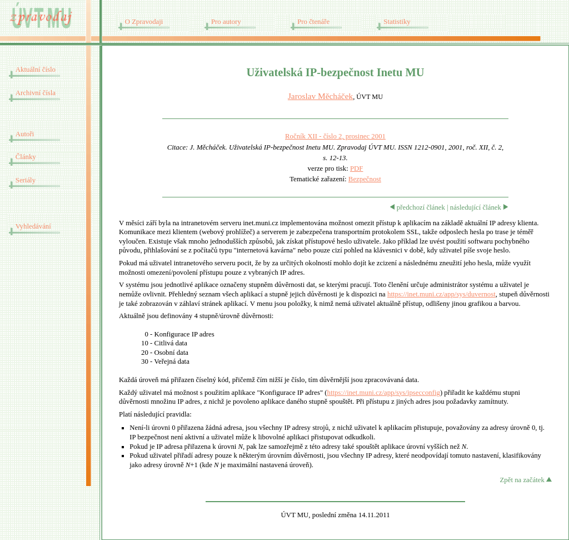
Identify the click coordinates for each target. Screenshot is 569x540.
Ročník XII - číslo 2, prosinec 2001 (335, 136)
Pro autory (226, 22)
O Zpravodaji (144, 22)
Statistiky (396, 22)
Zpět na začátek (526, 480)
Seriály (26, 180)
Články (26, 157)
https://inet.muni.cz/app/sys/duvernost (441, 294)
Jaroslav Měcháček (320, 96)
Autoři (25, 134)
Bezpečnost (364, 179)
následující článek (479, 207)
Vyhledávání (33, 226)
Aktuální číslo (36, 69)
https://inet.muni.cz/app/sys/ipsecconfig (383, 393)
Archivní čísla (36, 93)
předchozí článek (417, 207)
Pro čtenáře (313, 22)
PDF (356, 168)
